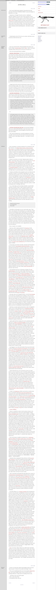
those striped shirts (19, 466)
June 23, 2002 (33, 44)
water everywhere (27, 462)
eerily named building (14, 442)
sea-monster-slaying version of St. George (22, 477)
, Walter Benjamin (14, 53)
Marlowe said (11, 20)
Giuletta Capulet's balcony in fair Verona (24, 438)
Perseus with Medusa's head (13, 413)
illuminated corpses (26, 381)
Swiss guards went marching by (20, 399)
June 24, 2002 (33, 34)
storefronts (22, 292)
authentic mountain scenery (18, 529)
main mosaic (18, 485)
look (20, 407)
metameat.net (45, 25)
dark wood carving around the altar (25, 392)
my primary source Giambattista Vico (18, 241)
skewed (26, 353)
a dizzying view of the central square (27, 352)
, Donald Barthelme (14, 93)
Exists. (39, 30)
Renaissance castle (24, 236)
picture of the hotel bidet (28, 266)
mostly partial (12, 285)
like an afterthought (18, 323)
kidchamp (39, 38)
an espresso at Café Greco (24, 262)
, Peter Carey (16, 127)
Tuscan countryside (26, 312)
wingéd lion (27, 476)
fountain (30, 236)
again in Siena (16, 251)
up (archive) (21, 584)
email (39, 10)
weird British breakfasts (14, 167)
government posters (15, 444)
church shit (28, 528)
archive (39, 6)
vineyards (26, 313)
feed (39, 8)
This (10, 547)
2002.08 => (34, 2)
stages (18, 292)
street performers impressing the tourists (22, 246)
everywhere (16, 407)
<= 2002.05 (9, 2)
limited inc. (39, 39)
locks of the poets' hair (20, 260)
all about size (17, 391)
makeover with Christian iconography (24, 274)
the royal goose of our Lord (18, 365)
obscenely (21, 491)
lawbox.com (7, 0)
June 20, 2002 (33, 565)
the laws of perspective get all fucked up (21, 348)
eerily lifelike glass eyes (20, 277)
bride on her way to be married (25, 396)
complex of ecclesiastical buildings (20, 322)
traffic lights (29, 464)
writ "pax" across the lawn (22, 532)
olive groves (31, 313)
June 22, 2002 (33, 144)
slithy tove (39, 41)
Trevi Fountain (32, 294)
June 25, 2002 (33, 8)
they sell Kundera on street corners (28, 519)
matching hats (28, 177)
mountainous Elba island (29, 308)
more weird (24, 528)
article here (26, 500)
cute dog (10, 430)
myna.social (13, 0)
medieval (21, 353)
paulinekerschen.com (20, 0)
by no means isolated (14, 351)
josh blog (39, 37)
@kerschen (40, 12)
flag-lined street (18, 349)
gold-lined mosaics (20, 474)
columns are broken (26, 289)
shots (23, 428)
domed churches (12, 474)
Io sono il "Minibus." (13, 409)
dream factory (40, 35)
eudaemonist (39, 36)
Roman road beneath (15, 273)
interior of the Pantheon (25, 273)
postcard (20, 428)
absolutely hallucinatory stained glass (15, 367)
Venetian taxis (24, 463)
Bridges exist (32, 462)
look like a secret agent (17, 252)
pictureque (25, 491)
